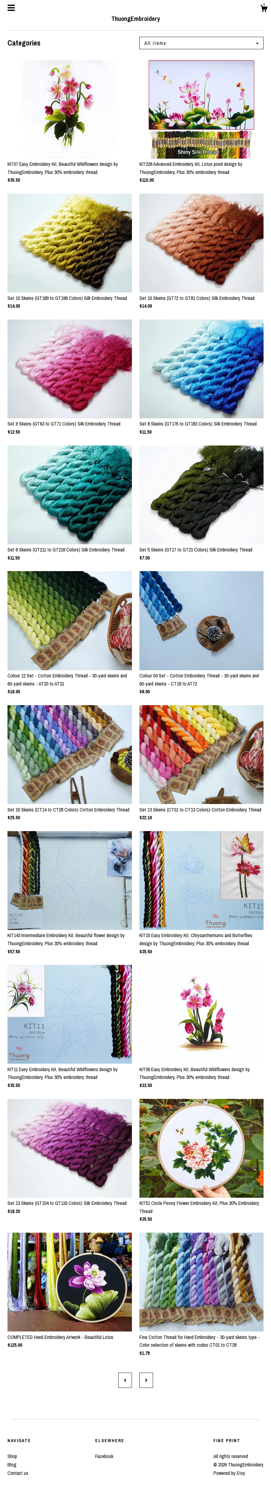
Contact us (17, 1473)
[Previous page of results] (125, 1380)
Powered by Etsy (229, 1473)
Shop (12, 1456)
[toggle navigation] (11, 8)
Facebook (104, 1456)
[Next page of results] (146, 1380)
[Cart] (263, 9)
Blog (11, 1464)
